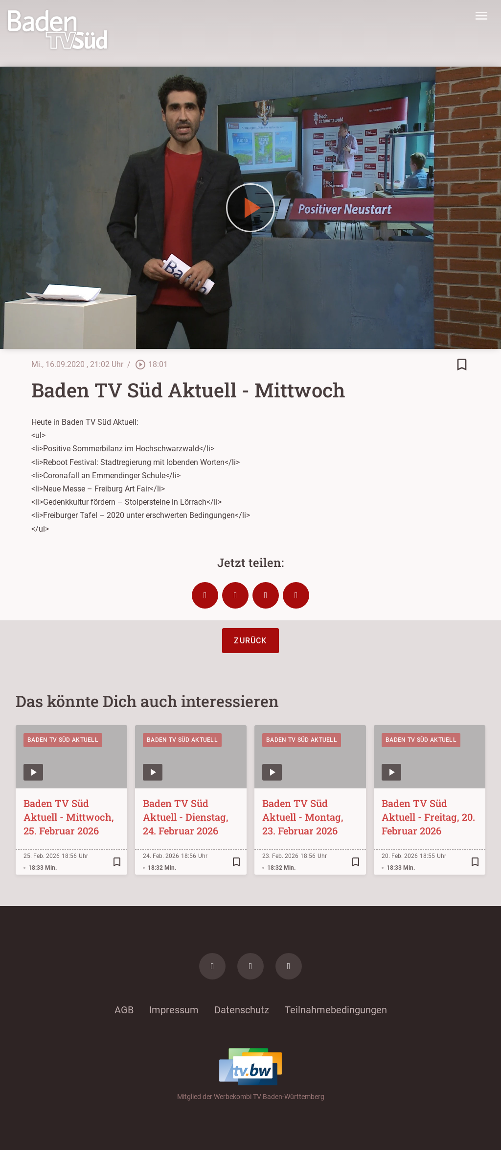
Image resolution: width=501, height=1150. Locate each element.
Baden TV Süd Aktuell (62, 739)
